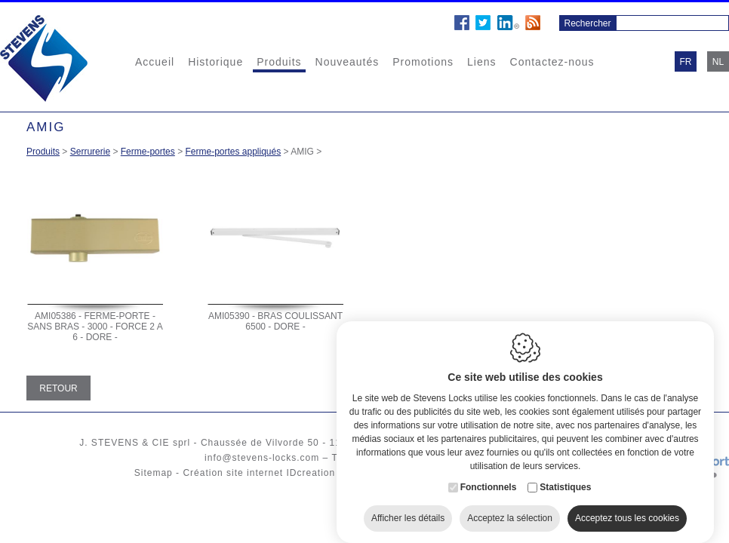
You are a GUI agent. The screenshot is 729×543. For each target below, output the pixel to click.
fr (686, 62)
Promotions (423, 62)
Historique (215, 62)
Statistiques (565, 477)
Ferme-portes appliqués (233, 151)
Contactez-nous (552, 62)
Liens (481, 62)
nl (718, 62)
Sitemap (153, 473)
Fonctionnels (488, 477)
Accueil (154, 62)
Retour (58, 388)
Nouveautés (347, 62)
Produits (279, 62)
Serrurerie (90, 151)
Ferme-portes (148, 151)
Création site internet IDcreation (259, 473)
